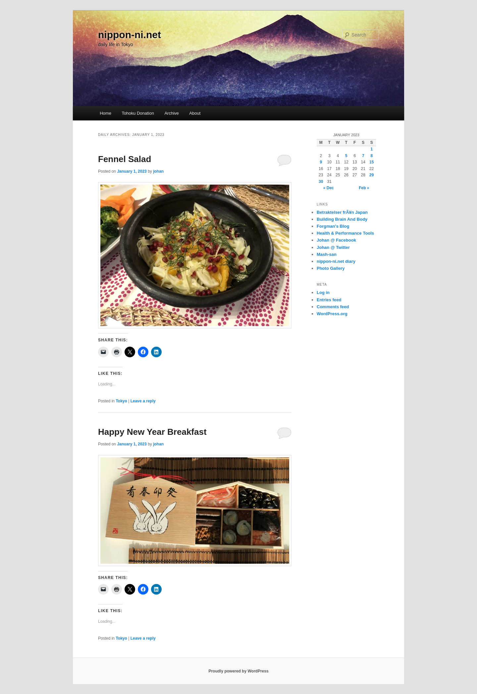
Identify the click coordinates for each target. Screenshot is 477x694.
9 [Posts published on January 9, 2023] (321, 162)
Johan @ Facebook (336, 240)
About (194, 113)
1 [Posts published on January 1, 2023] (371, 149)
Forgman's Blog (333, 226)
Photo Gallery (331, 268)
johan (158, 171)
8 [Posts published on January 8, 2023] (371, 155)
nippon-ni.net (129, 34)
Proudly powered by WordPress (238, 671)
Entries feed (329, 299)
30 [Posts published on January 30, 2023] (321, 181)
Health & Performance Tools (345, 233)
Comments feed (333, 306)
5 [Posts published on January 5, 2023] (346, 155)
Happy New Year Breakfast (152, 432)
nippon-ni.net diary (336, 261)
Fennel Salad (124, 159)
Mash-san (327, 254)
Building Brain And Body (342, 219)
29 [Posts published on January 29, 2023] (371, 175)
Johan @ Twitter (333, 247)
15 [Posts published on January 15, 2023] (371, 162)
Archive (171, 113)
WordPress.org (332, 313)
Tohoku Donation (138, 113)
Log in (323, 292)
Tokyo (121, 401)
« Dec (328, 188)
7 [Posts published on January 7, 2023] (363, 155)
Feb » (364, 188)
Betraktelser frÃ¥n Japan (342, 212)
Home (105, 113)
